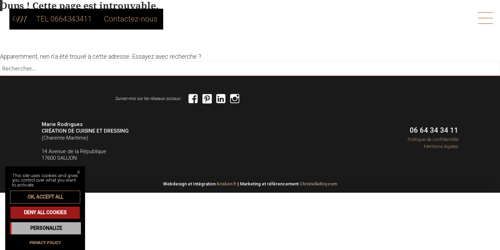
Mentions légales (441, 146)
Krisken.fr (226, 183)
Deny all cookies (45, 212)
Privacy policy (45, 242)
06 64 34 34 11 (434, 130)
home (35, 19)
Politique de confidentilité (433, 139)
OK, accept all (45, 197)
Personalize (46, 228)
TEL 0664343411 (77, 19)
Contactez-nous (140, 19)
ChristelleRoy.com (318, 183)
